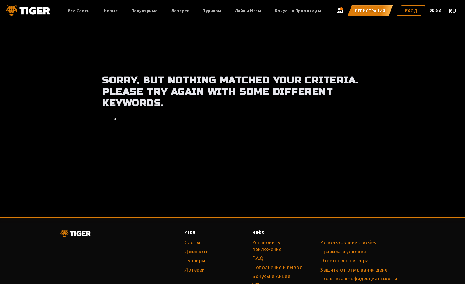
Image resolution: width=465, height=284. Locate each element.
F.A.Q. (258, 258)
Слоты (192, 242)
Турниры (212, 11)
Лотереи (180, 11)
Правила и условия (343, 251)
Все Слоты (79, 11)
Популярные (144, 11)
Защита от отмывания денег (354, 269)
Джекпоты (197, 251)
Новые (111, 11)
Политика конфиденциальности (358, 278)
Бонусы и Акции (271, 276)
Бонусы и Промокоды (298, 11)
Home (112, 119)
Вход (411, 11)
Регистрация (370, 11)
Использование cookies (348, 242)
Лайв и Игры (248, 11)
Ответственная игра (344, 260)
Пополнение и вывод (277, 267)
